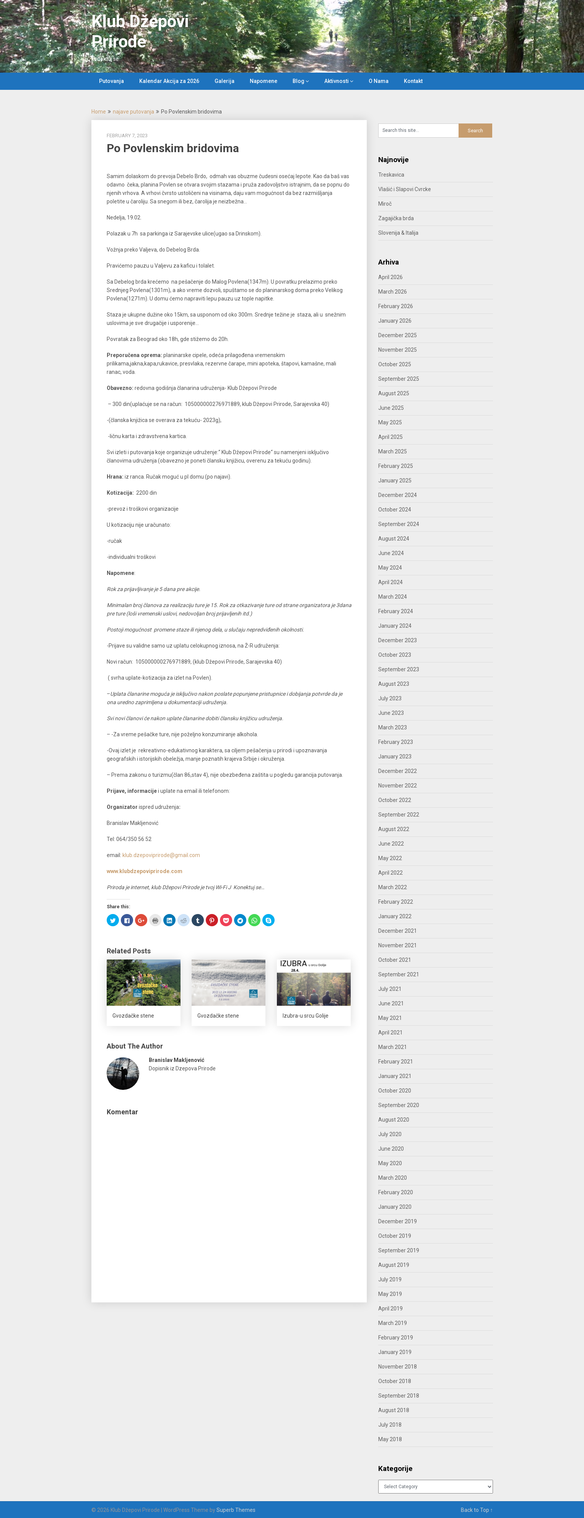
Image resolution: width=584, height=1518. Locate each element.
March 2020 (392, 1178)
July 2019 (390, 1279)
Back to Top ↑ (477, 1510)
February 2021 (395, 1062)
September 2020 (398, 1105)
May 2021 (390, 1018)
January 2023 (395, 756)
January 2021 (395, 1076)
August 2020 (393, 1120)
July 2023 (390, 698)
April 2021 (390, 1032)
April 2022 (390, 873)
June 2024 (391, 553)
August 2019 (393, 1265)
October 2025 (394, 364)
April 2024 (390, 582)
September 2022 (398, 815)
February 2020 (395, 1192)
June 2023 (391, 713)
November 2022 (397, 786)
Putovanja (111, 81)
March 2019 (392, 1323)
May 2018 (390, 1439)
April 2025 (390, 437)
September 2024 (398, 524)
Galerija (224, 81)
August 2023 (393, 684)
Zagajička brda (396, 218)
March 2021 (392, 1047)
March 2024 (392, 597)
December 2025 (397, 335)
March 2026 (392, 292)
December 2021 (397, 931)
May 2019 (390, 1294)
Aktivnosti (336, 81)
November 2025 (397, 350)
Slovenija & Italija (398, 233)
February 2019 (395, 1338)
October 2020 (394, 1091)
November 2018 (397, 1367)
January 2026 (395, 321)
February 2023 (395, 742)
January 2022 (395, 916)
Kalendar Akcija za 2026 (169, 81)
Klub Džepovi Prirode (140, 31)
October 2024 (394, 510)
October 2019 (394, 1236)
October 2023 (394, 655)
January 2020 (395, 1207)
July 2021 (390, 989)
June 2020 (391, 1149)
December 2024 (397, 495)
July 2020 (390, 1134)
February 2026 (395, 306)
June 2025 (391, 408)
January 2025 (395, 480)
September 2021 (398, 974)
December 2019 (397, 1221)
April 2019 (390, 1308)
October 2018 (394, 1381)
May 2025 (390, 422)
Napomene (263, 81)
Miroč (385, 204)
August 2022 (393, 829)
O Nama (379, 81)
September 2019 (398, 1250)
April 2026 (390, 277)
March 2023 (392, 727)
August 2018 (393, 1410)
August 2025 (393, 393)
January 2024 (395, 626)
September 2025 (398, 379)
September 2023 (398, 669)
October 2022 (394, 800)
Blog (298, 81)
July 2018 (390, 1425)
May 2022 (390, 858)
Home (98, 112)
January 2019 (395, 1352)
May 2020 (390, 1163)
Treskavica (391, 175)
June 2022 (391, 844)
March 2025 (392, 451)
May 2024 (390, 568)
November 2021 (397, 945)
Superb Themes (235, 1510)
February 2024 (395, 611)
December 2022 (397, 771)
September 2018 (398, 1396)
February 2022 (395, 902)
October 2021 (394, 960)
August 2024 (393, 539)
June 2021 (391, 1003)
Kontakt (413, 81)
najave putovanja (133, 112)
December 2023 (397, 640)
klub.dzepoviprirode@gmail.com (161, 855)
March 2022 (392, 887)
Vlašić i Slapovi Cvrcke (404, 189)
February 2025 (395, 466)
